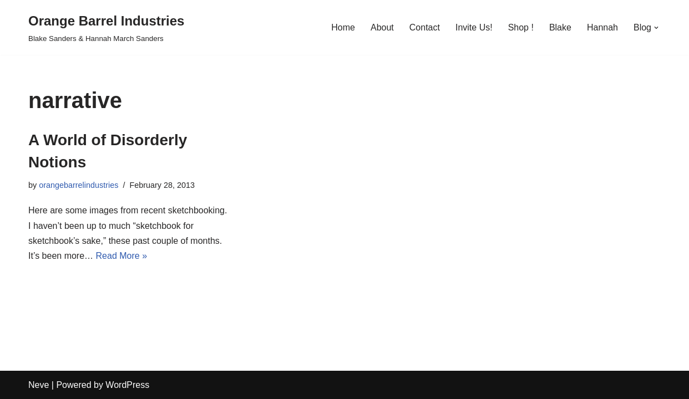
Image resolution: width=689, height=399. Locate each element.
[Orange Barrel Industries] (106, 27)
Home (343, 27)
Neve (38, 385)
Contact (424, 27)
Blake (560, 27)
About (382, 27)
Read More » (122, 255)
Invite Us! (474, 27)
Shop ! (521, 27)
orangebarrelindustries (78, 185)
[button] (656, 27)
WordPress (127, 385)
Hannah (602, 27)
